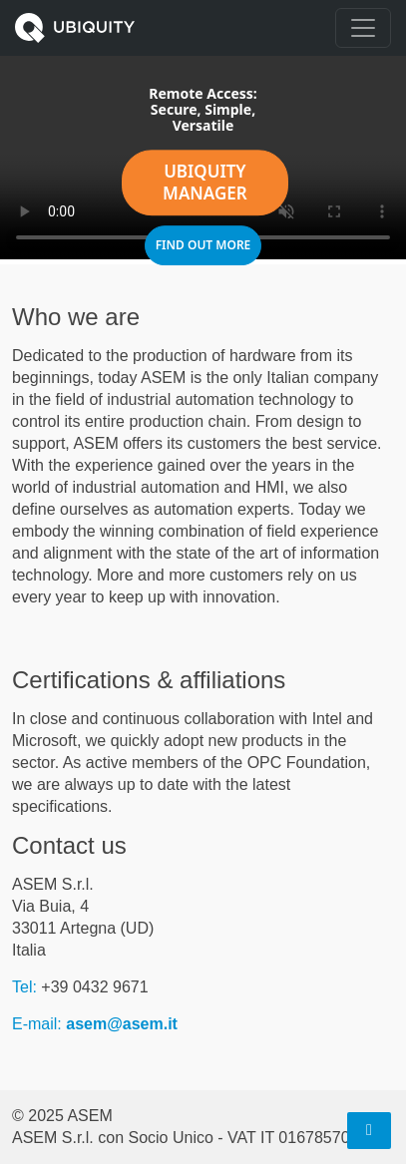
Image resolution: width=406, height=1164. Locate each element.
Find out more (203, 246)
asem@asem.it (122, 1023)
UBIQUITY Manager (205, 184)
